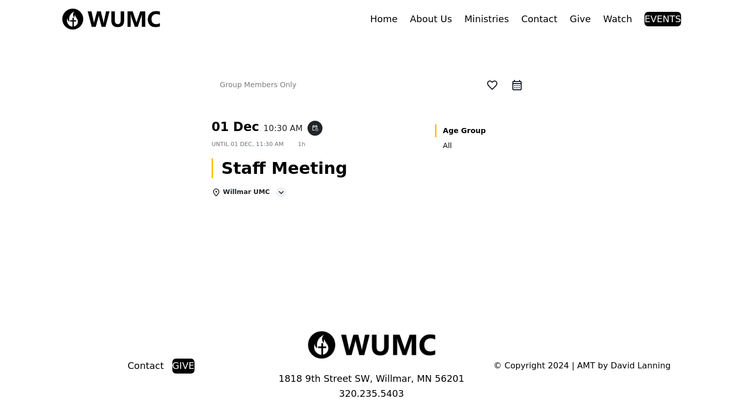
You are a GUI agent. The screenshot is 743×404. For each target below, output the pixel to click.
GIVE (183, 365)
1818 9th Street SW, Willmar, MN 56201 (371, 378)
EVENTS (662, 18)
